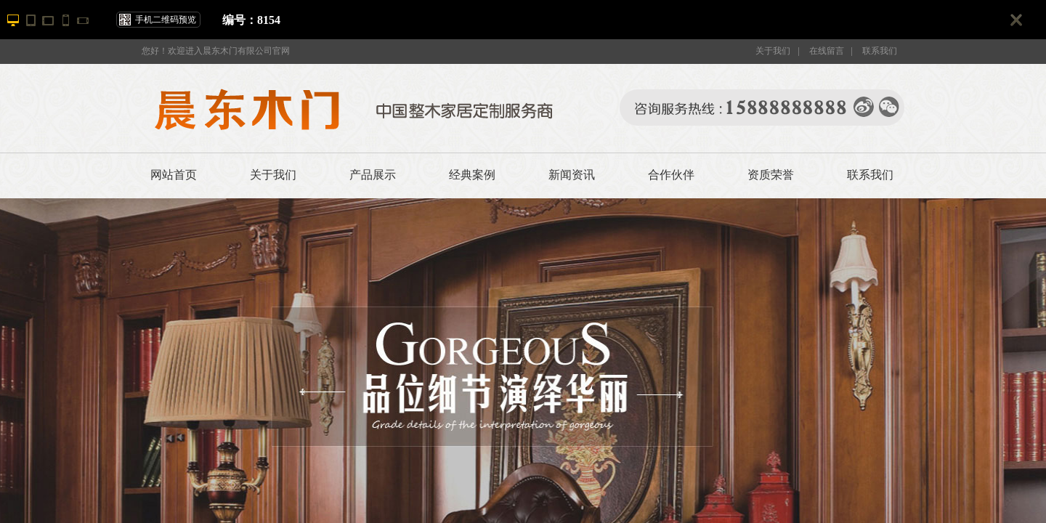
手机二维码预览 (165, 20)
